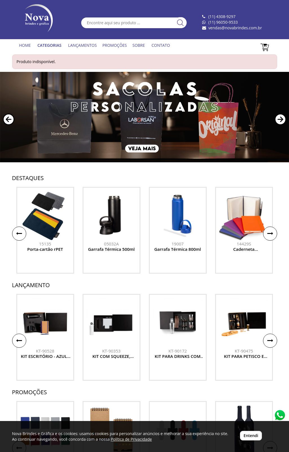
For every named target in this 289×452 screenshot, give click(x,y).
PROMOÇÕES (114, 45)
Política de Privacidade (131, 439)
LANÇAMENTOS (82, 45)
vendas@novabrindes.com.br (235, 27)
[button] (8, 119)
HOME (25, 45)
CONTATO (160, 45)
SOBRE (139, 45)
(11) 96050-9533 (223, 22)
